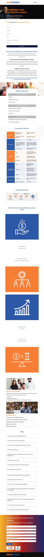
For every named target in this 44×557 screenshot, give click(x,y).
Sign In (35, 2)
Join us (22, 46)
